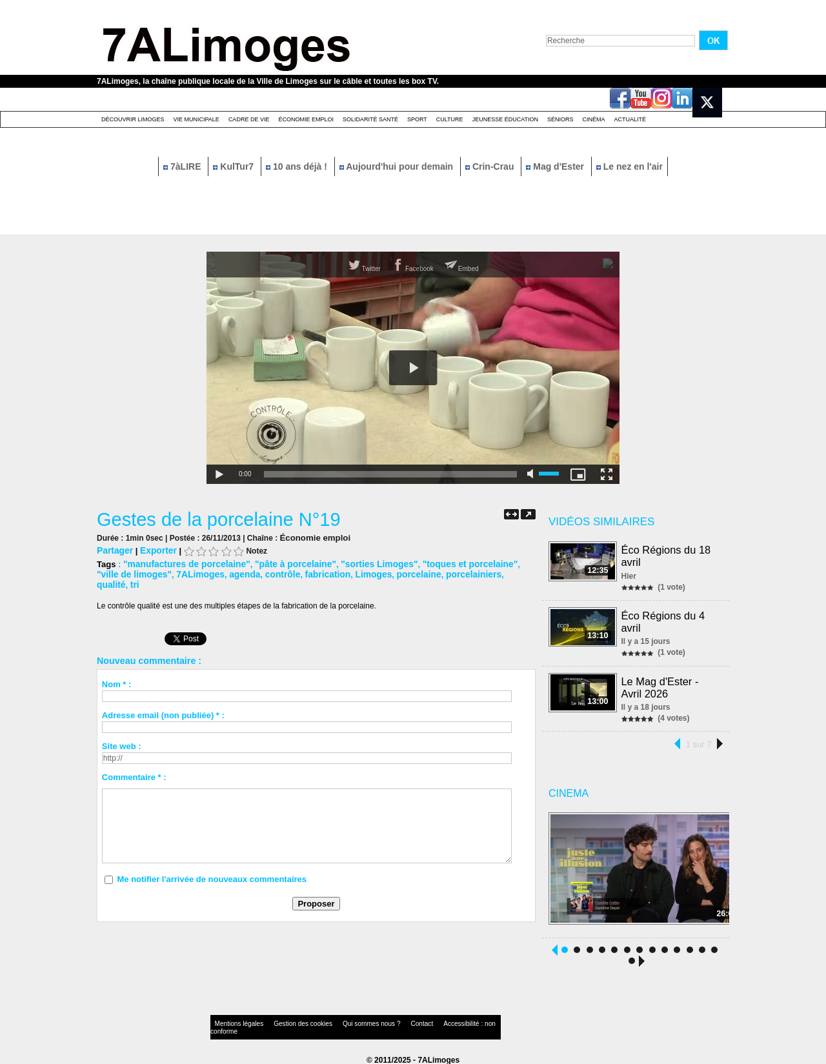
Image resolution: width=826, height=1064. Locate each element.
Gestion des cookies (288, 1022)
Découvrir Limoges (133, 119)
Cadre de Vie (249, 119)
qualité (462, 572)
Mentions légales (235, 1022)
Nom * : (117, 671)
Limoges (324, 572)
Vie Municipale (196, 119)
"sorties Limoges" (364, 562)
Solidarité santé (370, 119)
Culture (449, 119)
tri (485, 572)
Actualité (630, 119)
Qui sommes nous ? (344, 1022)
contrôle (237, 572)
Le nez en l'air (629, 166)
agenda (202, 572)
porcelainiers (418, 572)
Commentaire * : (134, 764)
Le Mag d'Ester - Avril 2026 (660, 684)
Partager (114, 549)
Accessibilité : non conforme (438, 1022)
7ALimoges (160, 572)
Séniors (560, 119)
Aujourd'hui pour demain (397, 166)
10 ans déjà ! (298, 166)
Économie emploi (306, 119)
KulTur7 (234, 166)
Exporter (155, 549)
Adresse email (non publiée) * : (163, 702)
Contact (387, 1022)
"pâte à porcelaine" (285, 562)
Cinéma (594, 119)
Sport (417, 119)
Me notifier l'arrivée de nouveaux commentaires (212, 866)
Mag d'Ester (556, 166)
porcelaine (367, 572)
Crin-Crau (490, 166)
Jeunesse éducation (505, 119)
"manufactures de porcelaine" (183, 562)
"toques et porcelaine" (450, 562)
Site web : (121, 733)
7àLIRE (183, 166)
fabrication (280, 572)
